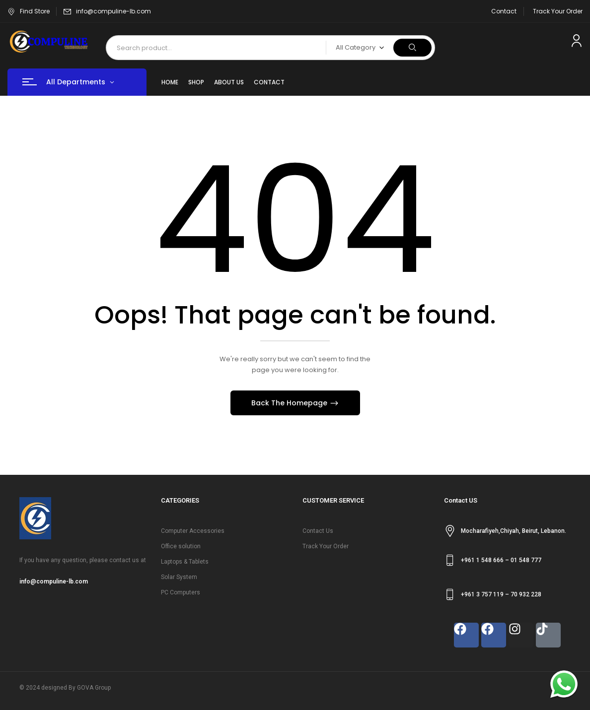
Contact (503, 11)
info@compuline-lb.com (113, 11)
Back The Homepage (290, 403)
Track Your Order (558, 11)
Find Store (28, 11)
